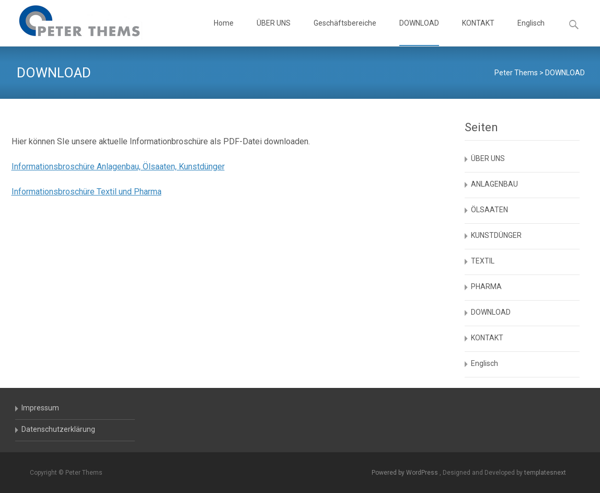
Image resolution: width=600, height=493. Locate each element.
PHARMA (486, 286)
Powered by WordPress (406, 472)
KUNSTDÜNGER (496, 235)
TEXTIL (482, 261)
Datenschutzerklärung (58, 429)
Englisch (531, 32)
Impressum (40, 408)
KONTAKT (478, 32)
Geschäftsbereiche (345, 32)
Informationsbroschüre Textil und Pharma (86, 192)
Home (224, 32)
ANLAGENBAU (494, 184)
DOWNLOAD (419, 32)
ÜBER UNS (274, 32)
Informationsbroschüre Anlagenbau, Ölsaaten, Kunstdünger (118, 166)
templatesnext (545, 472)
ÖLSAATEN (489, 209)
